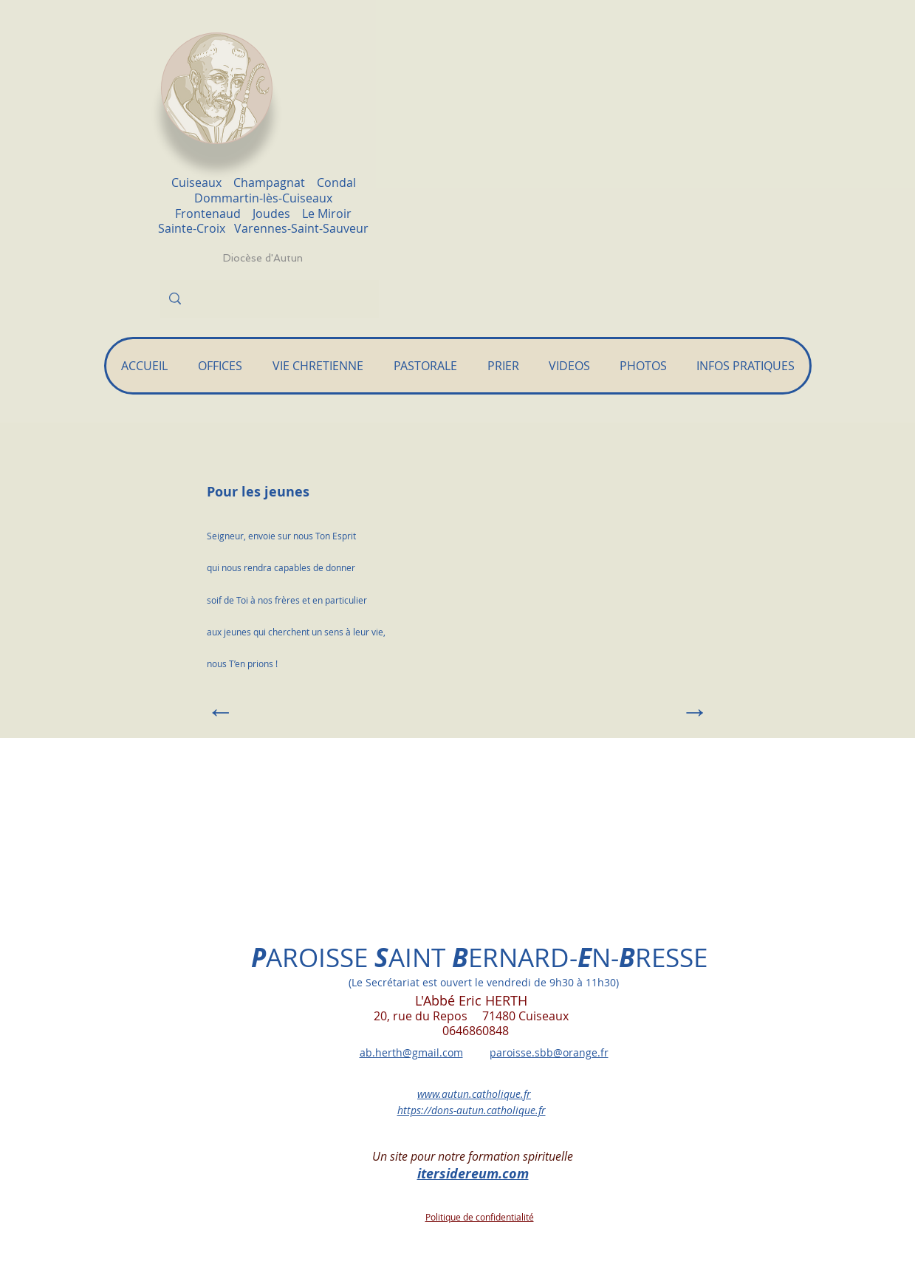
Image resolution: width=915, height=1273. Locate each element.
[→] (672, 711)
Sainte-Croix (196, 228)
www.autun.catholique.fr (474, 1094)
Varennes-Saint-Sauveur (301, 228)
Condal (336, 182)
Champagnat (269, 182)
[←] (255, 711)
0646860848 (447, 1031)
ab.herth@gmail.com (411, 1052)
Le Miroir (327, 213)
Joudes (271, 213)
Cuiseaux (196, 182)
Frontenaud (208, 213)
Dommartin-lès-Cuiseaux (263, 198)
